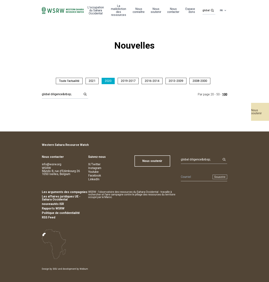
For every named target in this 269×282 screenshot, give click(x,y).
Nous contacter (173, 10)
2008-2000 (200, 81)
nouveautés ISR (53, 204)
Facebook (94, 175)
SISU (55, 269)
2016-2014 (152, 81)
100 (224, 94)
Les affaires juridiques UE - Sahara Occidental (61, 198)
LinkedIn (93, 179)
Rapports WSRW (53, 208)
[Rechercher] (207, 10)
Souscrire (219, 176)
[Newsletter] (195, 177)
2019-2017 (128, 81)
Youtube (93, 172)
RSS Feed (48, 217)
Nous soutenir (256, 111)
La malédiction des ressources (118, 10)
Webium (84, 269)
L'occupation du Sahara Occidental (95, 10)
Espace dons (190, 10)
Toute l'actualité (69, 81)
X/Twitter (94, 164)
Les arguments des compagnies (64, 192)
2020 (108, 81)
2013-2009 (176, 81)
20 (212, 94)
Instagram (94, 168)
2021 (92, 81)
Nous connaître (139, 10)
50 (218, 94)
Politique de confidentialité (61, 213)
